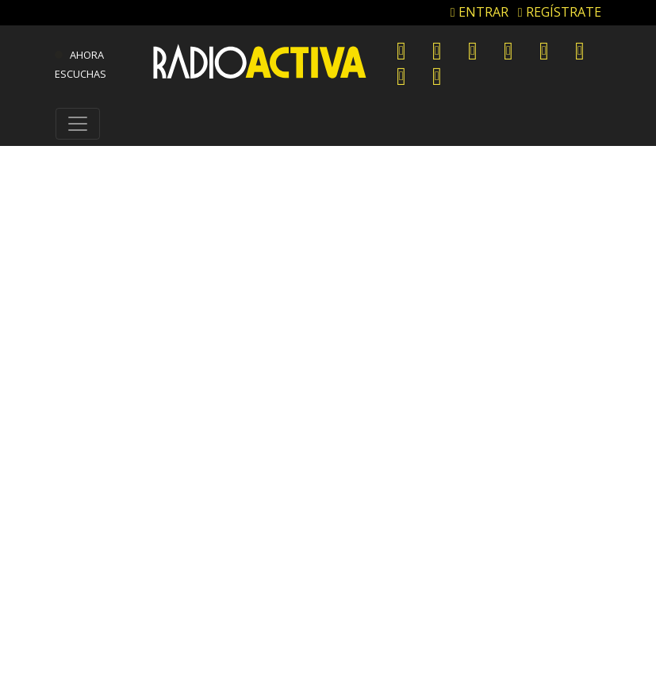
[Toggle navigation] (78, 124)
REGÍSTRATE (559, 12)
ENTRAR (479, 12)
